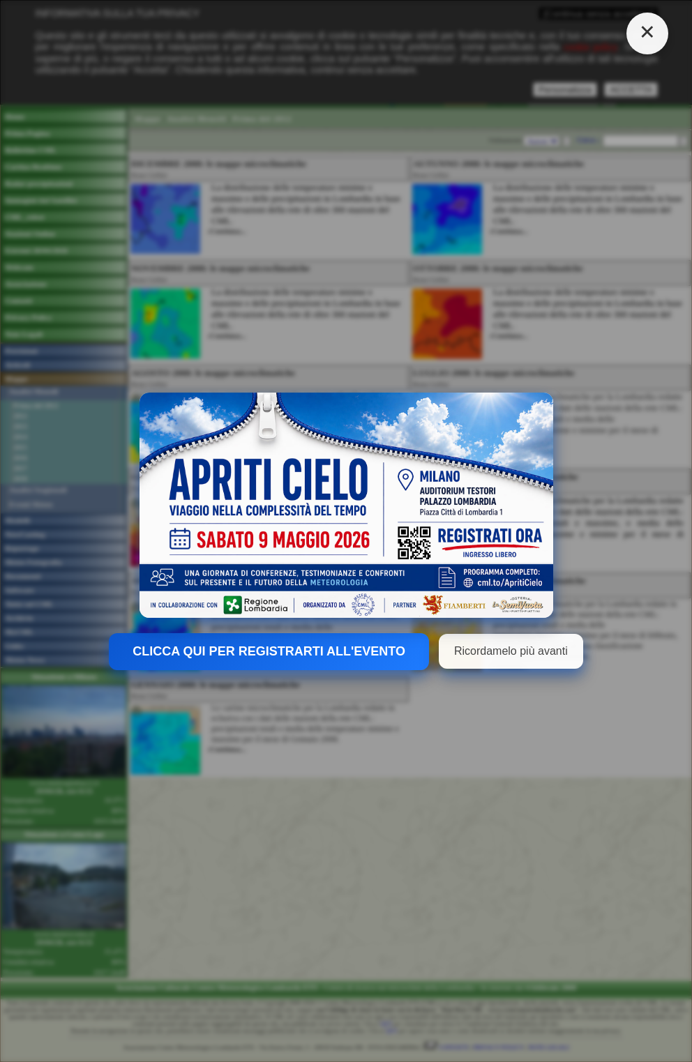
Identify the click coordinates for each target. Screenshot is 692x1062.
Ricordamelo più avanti (511, 651)
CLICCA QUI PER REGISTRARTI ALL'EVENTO (269, 651)
